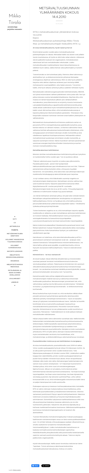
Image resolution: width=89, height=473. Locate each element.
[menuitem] (15, 219)
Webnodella (17, 470)
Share (35, 466)
